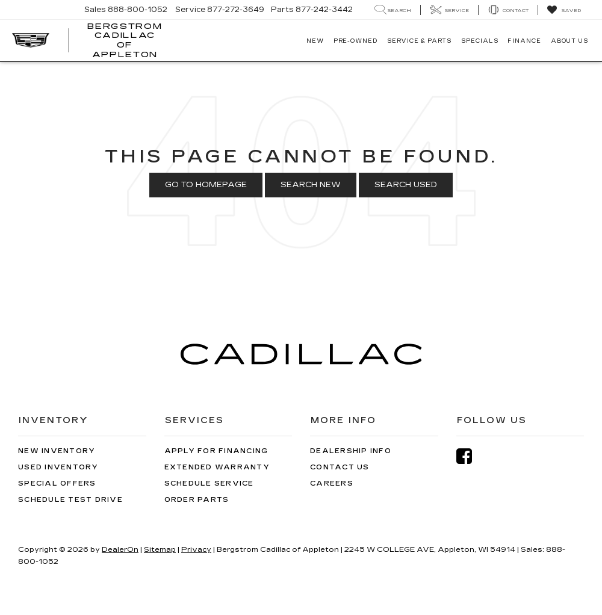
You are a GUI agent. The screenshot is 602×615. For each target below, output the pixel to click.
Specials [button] (479, 41)
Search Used (405, 185)
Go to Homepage (206, 185)
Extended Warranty (217, 467)
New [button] (315, 41)
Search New (311, 185)
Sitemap (160, 549)
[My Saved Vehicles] (564, 10)
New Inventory (56, 451)
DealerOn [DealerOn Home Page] (120, 549)
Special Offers (57, 483)
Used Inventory (58, 467)
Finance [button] (524, 41)
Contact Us (340, 467)
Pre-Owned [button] (355, 41)
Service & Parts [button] (419, 41)
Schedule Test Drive (70, 500)
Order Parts (196, 500)
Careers (331, 483)
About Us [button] (569, 41)
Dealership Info (350, 451)
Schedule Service (209, 483)
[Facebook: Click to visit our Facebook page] (470, 456)
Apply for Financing (216, 451)
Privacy (196, 549)
